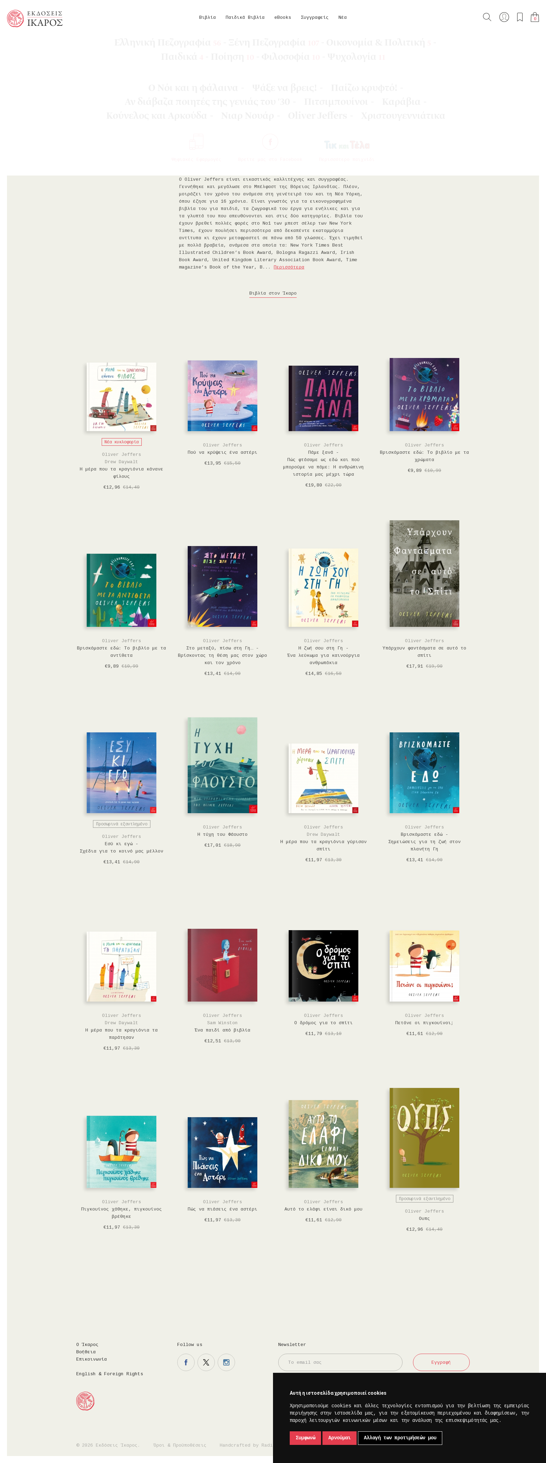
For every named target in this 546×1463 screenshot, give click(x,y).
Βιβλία (207, 17)
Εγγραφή (441, 1362)
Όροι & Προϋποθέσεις (180, 1445)
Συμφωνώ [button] (305, 1438)
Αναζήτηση (487, 17)
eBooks (282, 17)
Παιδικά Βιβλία (245, 17)
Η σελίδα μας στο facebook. (186, 1362)
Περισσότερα (289, 267)
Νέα (342, 17)
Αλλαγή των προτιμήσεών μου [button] (400, 1438)
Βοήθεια (86, 1352)
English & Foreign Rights (109, 1374)
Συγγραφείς (315, 17)
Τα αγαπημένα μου (520, 17)
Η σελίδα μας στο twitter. (206, 1362)
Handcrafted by (249, 1445)
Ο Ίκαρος (87, 1344)
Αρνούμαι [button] (339, 1438)
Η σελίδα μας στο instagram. (226, 1362)
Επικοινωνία (91, 1359)
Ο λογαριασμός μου (504, 17)
